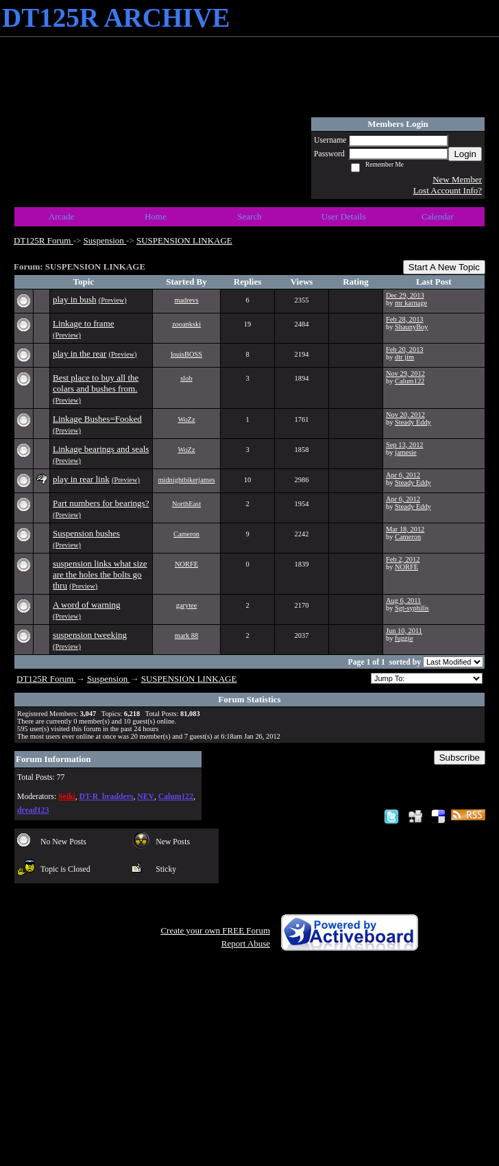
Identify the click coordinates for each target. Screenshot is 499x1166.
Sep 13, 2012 (405, 445)
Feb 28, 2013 (405, 319)
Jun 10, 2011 (404, 630)
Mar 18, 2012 (405, 529)
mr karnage (411, 303)
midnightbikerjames (186, 480)
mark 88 (186, 635)
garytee (186, 605)
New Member (457, 179)
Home (156, 216)
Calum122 (409, 381)
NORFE (186, 564)
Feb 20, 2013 (405, 349)
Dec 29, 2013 (405, 295)
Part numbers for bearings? (101, 503)
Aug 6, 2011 (403, 600)
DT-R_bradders (107, 796)
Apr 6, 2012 (403, 475)
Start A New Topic (444, 267)
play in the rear (79, 353)
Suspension (105, 240)
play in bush (75, 299)
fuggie (404, 638)
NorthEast (186, 504)
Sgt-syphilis (412, 608)
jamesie (406, 452)
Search (249, 216)
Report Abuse (245, 943)
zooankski (186, 324)
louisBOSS (186, 354)
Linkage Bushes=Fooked (97, 419)
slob (186, 378)
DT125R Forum (43, 240)
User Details (343, 216)
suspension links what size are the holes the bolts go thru (100, 574)
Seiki (66, 796)
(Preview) (113, 300)
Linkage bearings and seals (101, 449)
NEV (145, 796)
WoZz (186, 419)
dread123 (33, 810)
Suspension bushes (86, 533)
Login (465, 154)
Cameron (186, 534)
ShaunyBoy (411, 327)
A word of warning (87, 604)
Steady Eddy (413, 422)
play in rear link (81, 479)
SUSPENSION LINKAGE (184, 240)
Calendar (438, 216)
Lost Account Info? (447, 190)
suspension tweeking (90, 635)
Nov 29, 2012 (405, 373)
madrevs (186, 300)
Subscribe (459, 757)
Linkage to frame (83, 323)
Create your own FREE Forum (215, 930)
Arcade (62, 216)
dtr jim (404, 357)
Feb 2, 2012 (402, 559)
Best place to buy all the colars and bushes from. (95, 383)
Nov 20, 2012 (405, 414)
